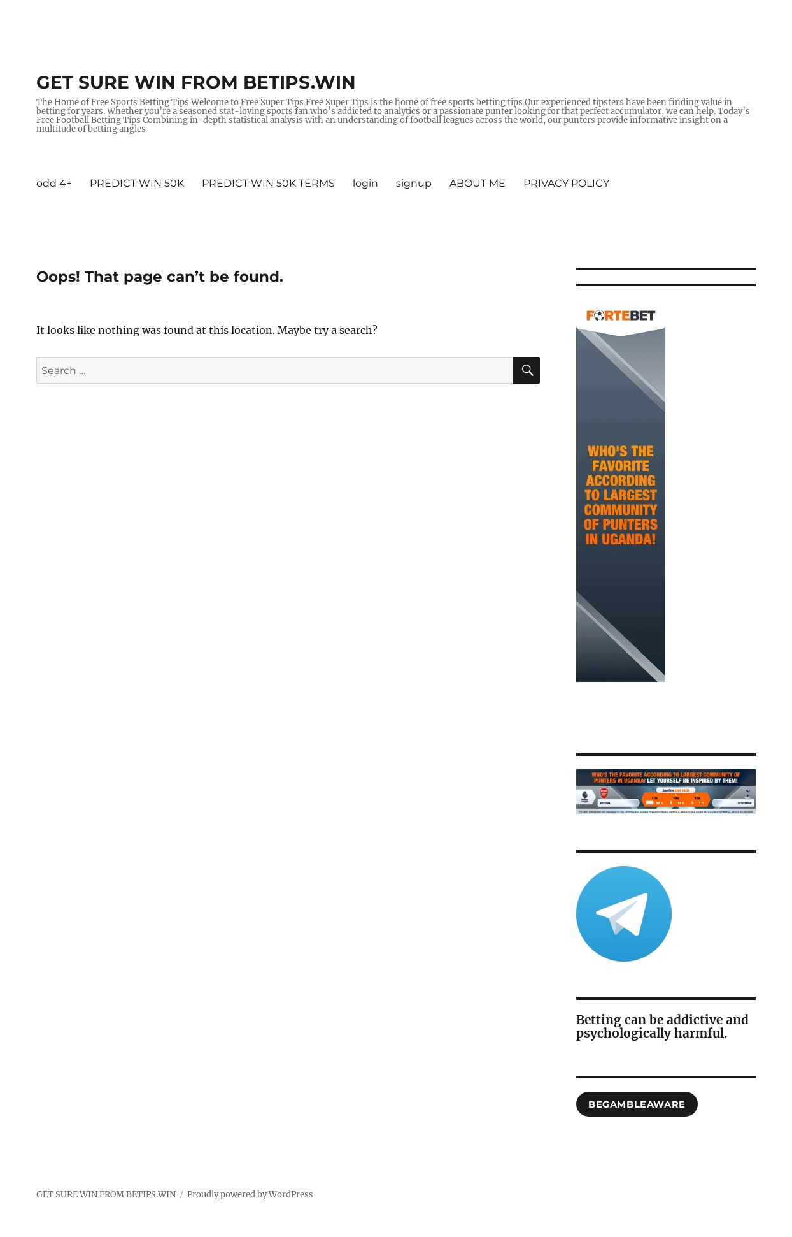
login (365, 183)
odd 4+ (54, 183)
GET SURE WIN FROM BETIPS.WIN (196, 82)
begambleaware (637, 1104)
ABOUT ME (477, 183)
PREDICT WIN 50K (137, 183)
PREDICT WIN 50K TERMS (268, 183)
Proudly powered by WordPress (250, 1194)
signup (414, 183)
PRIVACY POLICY (566, 183)
